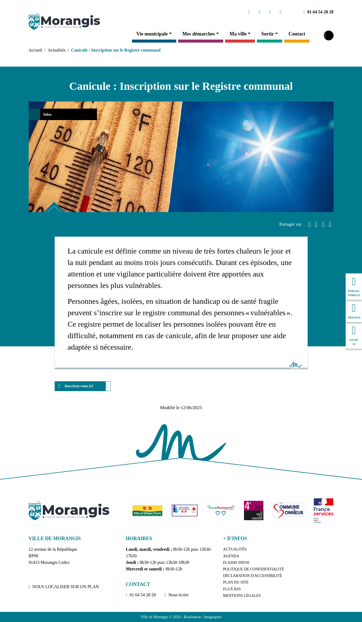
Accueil (35, 50)
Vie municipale (152, 34)
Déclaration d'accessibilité (252, 576)
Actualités (57, 50)
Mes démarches (199, 34)
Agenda (231, 556)
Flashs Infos (236, 563)
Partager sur (290, 224)
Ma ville (237, 34)
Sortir (267, 34)
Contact (297, 34)
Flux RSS (232, 589)
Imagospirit (213, 617)
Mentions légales (242, 596)
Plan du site (236, 582)
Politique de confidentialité (253, 569)
